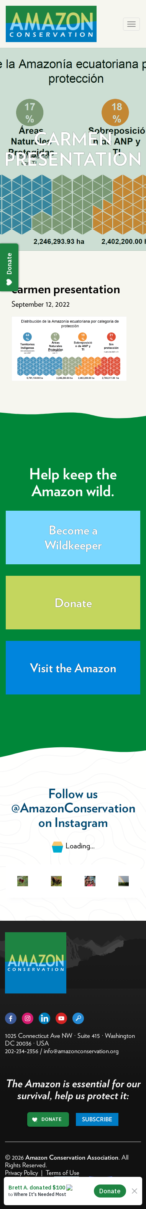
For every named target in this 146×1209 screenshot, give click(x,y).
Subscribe (97, 1119)
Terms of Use (62, 1172)
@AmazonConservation (73, 807)
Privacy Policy (21, 1172)
